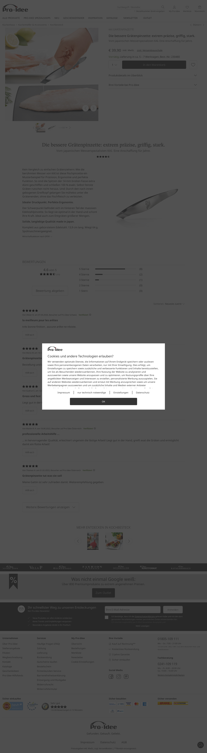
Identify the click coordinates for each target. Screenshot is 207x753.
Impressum (64, 392)
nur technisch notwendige (91, 392)
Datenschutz (142, 392)
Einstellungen (120, 392)
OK (103, 401)
